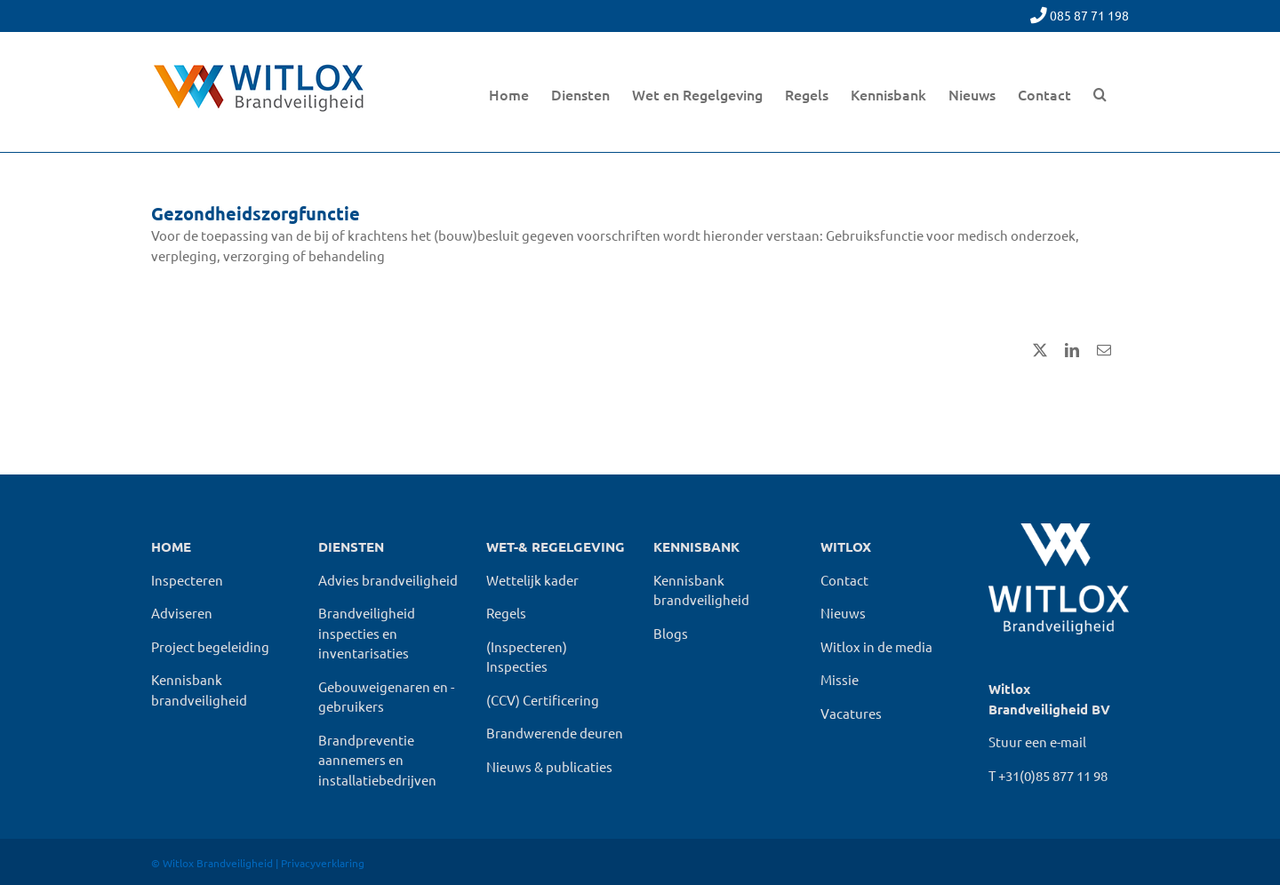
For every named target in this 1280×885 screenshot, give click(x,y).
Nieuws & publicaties (549, 766)
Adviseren (181, 612)
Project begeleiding (210, 646)
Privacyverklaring (322, 863)
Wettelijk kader (532, 579)
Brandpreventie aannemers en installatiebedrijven (377, 759)
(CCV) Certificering (542, 699)
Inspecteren (187, 579)
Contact (844, 579)
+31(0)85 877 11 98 (1053, 775)
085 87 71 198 (1089, 15)
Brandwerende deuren (554, 732)
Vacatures (851, 713)
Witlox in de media (876, 646)
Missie (839, 679)
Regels (506, 612)
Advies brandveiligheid (388, 579)
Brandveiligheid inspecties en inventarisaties (366, 632)
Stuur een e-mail (1037, 741)
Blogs (670, 633)
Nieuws (843, 612)
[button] (1100, 92)
